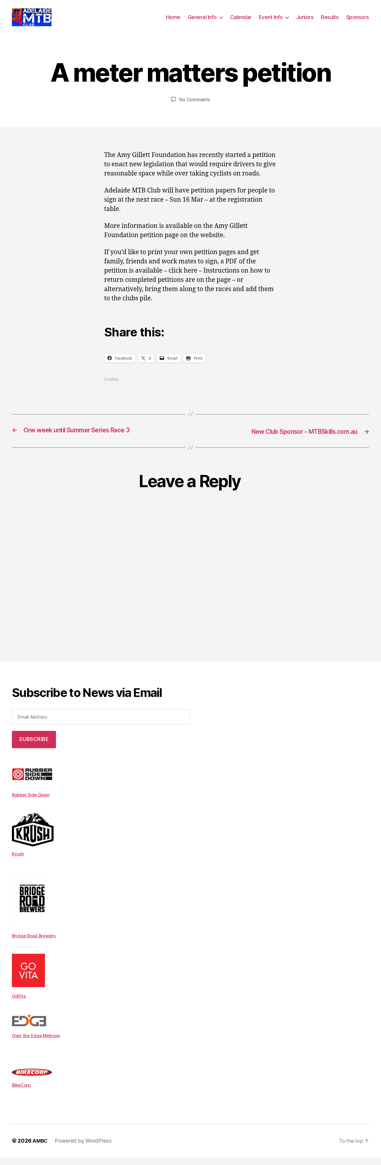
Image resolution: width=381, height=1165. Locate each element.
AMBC (40, 1148)
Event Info (271, 21)
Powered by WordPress (84, 1148)
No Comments (194, 108)
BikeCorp (22, 1092)
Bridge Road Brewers (35, 944)
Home (173, 21)
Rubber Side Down (32, 803)
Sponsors (357, 21)
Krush (18, 862)
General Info (202, 21)
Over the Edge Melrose (37, 1043)
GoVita (19, 1003)
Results (330, 21)
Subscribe (34, 748)
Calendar (241, 21)
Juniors (305, 21)
